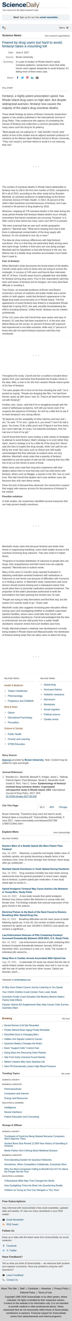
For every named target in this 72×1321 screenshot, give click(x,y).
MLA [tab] (42, 807)
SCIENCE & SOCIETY (11, 1080)
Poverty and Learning (19, 739)
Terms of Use (45, 1292)
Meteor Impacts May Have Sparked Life (24, 1062)
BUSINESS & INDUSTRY (12, 1084)
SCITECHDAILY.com (22, 980)
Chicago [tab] (63, 807)
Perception (13, 722)
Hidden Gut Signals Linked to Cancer (23, 1039)
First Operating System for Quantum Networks (28, 1160)
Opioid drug (50, 684)
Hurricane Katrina (53, 689)
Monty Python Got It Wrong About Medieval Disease (30, 1150)
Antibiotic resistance (54, 694)
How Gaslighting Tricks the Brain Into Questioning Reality (33, 1185)
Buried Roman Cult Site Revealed (21, 1025)
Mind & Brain (11, 707)
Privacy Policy (61, 1288)
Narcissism (49, 699)
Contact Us (12, 1280)
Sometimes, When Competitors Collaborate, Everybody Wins (35, 1164)
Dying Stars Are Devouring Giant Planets (25, 1052)
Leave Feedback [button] (14, 1275)
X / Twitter (11, 1250)
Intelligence (10, 1107)
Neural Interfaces (13, 1112)
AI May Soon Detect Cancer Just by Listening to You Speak (32, 987)
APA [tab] (51, 807)
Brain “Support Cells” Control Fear (21, 1048)
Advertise (46, 1288)
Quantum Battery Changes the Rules (23, 1043)
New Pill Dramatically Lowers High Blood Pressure (30, 1066)
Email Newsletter (15, 1219)
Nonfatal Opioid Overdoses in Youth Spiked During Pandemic (35, 869)
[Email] (37, 77)
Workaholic (49, 704)
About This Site (9, 1288)
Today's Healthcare (17, 691)
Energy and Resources (16, 1098)
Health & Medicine (13, 685)
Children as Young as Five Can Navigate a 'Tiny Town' (31, 1190)
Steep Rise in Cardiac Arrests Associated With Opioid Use (34, 958)
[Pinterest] (27, 77)
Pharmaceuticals (12, 1089)
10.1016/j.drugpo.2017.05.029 (21, 796)
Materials (7, 760)
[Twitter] (22, 77)
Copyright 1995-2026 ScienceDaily (22, 1297)
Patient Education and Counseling (21, 1117)
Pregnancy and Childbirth (21, 701)
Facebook (11, 1246)
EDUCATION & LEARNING (12, 1103)
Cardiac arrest (51, 719)
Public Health (14, 734)
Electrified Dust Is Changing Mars (21, 1034)
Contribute (33, 1288)
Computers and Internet (16, 1093)
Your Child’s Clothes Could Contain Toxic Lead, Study (29, 992)
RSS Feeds (12, 1224)
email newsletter (49, 17)
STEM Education (16, 744)
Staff (22, 1288)
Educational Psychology (20, 717)
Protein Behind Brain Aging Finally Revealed (27, 1030)
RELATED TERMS (47, 678)
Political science (52, 714)
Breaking (7, 1018)
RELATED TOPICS (11, 678)
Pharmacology (15, 696)
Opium (11, 712)
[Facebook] (17, 77)
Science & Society (13, 728)
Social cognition (52, 709)
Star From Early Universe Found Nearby (24, 1057)
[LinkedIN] (32, 77)
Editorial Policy (27, 1292)
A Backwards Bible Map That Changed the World (29, 1181)
